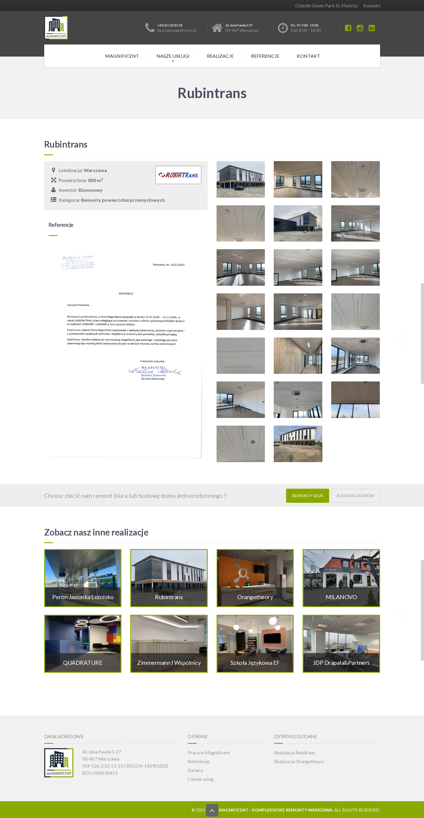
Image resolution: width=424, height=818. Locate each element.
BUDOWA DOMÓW (355, 495)
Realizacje (220, 56)
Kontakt (371, 5)
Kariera (195, 769)
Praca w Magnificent (209, 752)
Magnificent (122, 56)
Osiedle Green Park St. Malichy (326, 5)
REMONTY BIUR (307, 495)
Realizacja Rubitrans (294, 752)
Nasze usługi (172, 56)
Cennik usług (201, 778)
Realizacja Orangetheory (299, 761)
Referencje (265, 56)
